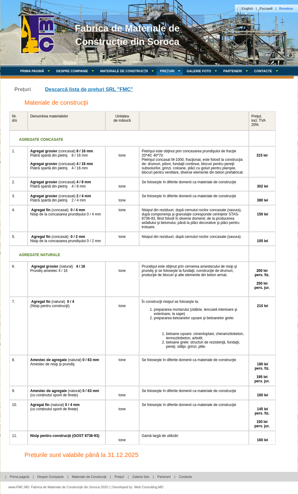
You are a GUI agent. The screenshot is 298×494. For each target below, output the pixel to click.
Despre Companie (76, 71)
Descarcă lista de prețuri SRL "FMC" (89, 89)
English (247, 8)
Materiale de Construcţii (128, 71)
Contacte (267, 71)
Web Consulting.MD (148, 487)
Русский (266, 8)
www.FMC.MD (19, 487)
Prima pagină (36, 71)
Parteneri (237, 71)
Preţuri (119, 477)
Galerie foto (203, 71)
